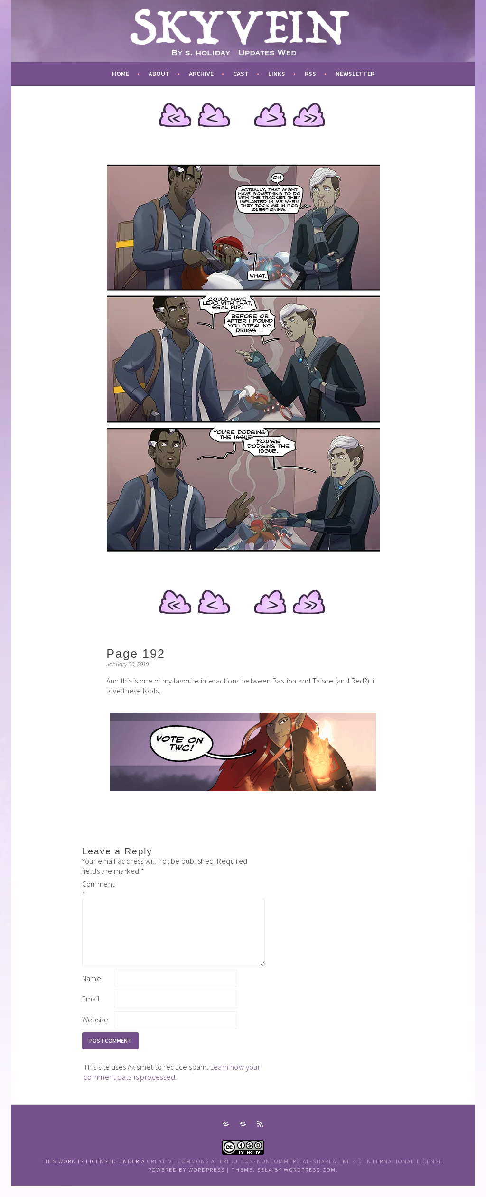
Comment (97, 888)
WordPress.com (310, 1181)
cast (241, 73)
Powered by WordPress (186, 1181)
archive (201, 73)
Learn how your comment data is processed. (172, 1083)
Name (92, 989)
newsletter (355, 73)
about (159, 73)
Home (120, 73)
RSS (310, 73)
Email (91, 1010)
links (276, 73)
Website (95, 1031)
